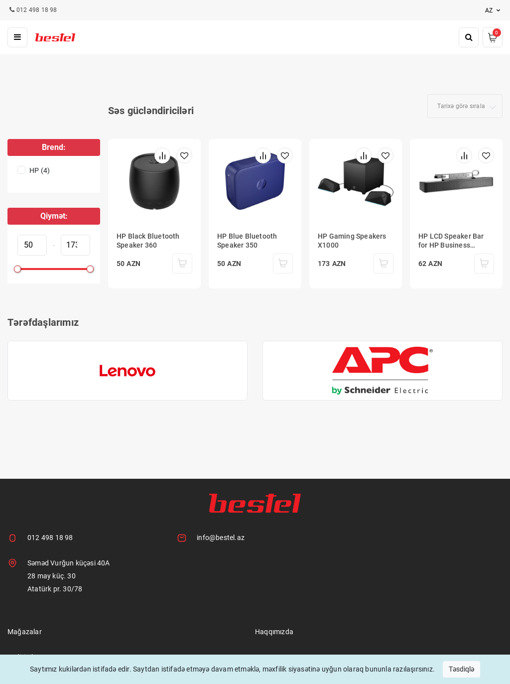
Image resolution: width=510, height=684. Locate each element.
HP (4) (39, 170)
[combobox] (465, 106)
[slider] (17, 269)
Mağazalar (24, 632)
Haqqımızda (274, 632)
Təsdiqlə (461, 669)
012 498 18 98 (50, 538)
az (494, 10)
